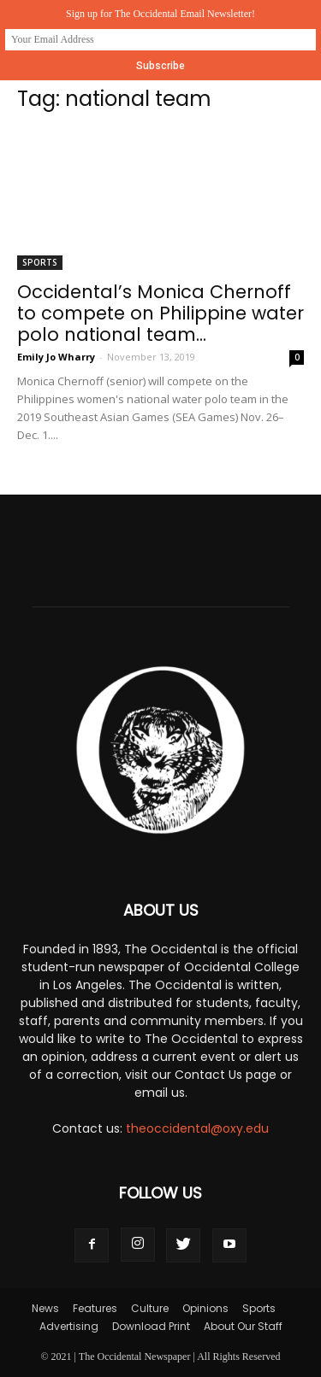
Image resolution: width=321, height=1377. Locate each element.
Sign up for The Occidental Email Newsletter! (160, 14)
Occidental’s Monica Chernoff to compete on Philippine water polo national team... (160, 313)
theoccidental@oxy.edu (197, 1128)
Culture (150, 1308)
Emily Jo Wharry (56, 356)
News (45, 1308)
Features (95, 1308)
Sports (39, 262)
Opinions (205, 1308)
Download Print (151, 1326)
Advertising (68, 1326)
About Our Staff (243, 1326)
